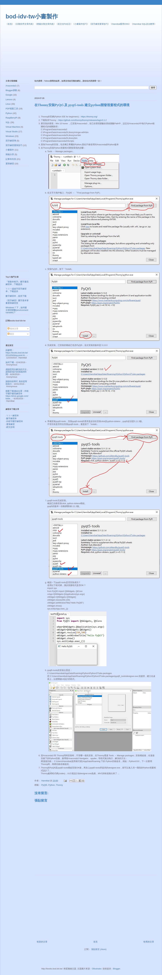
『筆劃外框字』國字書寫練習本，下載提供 (17, 282)
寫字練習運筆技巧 (99, 24)
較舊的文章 (149, 942)
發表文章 (13, 328)
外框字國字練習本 (14, 421)
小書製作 (10, 150)
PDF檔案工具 (12, 108)
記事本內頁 (11, 159)
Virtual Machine (13, 127)
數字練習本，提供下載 (16, 296)
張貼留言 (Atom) (99, 949)
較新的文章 (42, 942)
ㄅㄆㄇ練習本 (12, 415)
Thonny (59, 785)
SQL (8, 122)
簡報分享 (10, 154)
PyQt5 (44, 785)
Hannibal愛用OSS (120, 24)
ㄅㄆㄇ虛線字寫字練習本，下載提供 (16, 290)
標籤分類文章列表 (45, 24)
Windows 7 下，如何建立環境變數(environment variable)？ (17, 310)
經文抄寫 (10, 427)
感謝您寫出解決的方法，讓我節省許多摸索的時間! (17, 372)
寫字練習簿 (11, 140)
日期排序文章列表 (24, 24)
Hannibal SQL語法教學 (143, 24)
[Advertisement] (64, 52)
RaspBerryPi (11, 118)
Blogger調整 (11, 90)
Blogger (116, 968)
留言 (11, 334)
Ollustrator (96, 968)
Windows (10, 136)
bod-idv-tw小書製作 (32, 16)
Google (9, 95)
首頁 (10, 24)
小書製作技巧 (80, 24)
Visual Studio (12, 131)
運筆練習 (10, 163)
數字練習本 (11, 418)
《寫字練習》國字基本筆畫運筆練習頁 (17, 301)
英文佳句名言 (64, 24)
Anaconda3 (11, 85)
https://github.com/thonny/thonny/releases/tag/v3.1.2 (82, 120)
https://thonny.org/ (89, 116)
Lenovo (9, 99)
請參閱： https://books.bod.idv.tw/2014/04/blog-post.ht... (17, 352)
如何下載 (10, 362)
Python (51, 785)
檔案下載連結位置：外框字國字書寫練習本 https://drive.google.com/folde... (17, 395)
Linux (8, 104)
